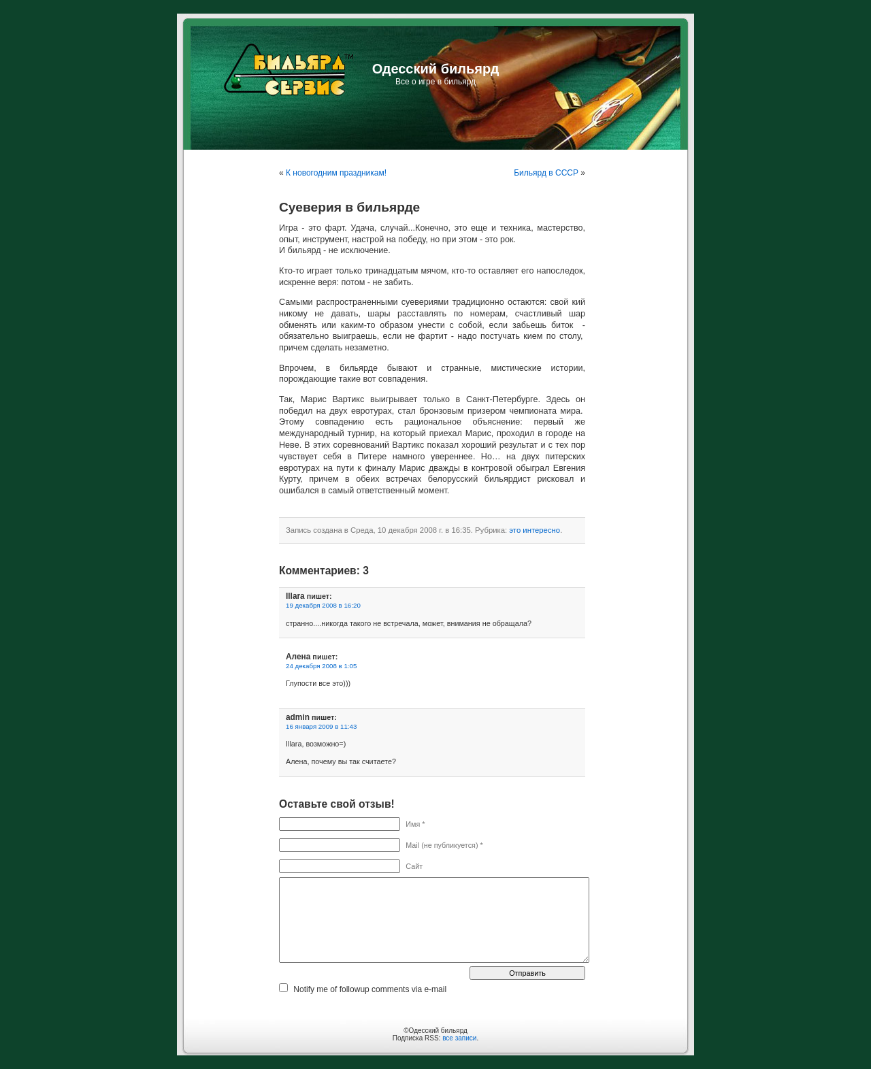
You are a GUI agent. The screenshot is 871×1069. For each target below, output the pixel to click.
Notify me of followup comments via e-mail (369, 989)
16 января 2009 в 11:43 (321, 726)
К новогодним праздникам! (336, 173)
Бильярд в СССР (546, 173)
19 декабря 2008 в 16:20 (323, 605)
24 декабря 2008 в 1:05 (321, 666)
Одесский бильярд (435, 68)
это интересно (534, 530)
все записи (459, 1038)
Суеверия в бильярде (349, 207)
